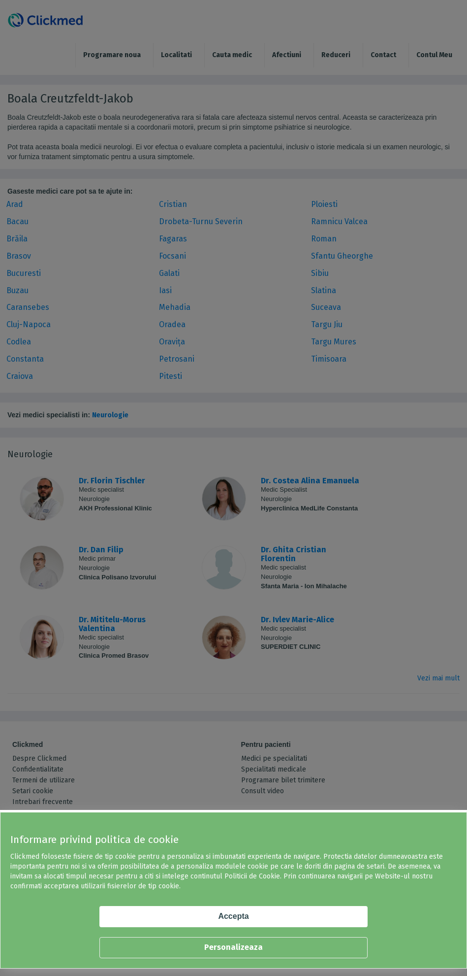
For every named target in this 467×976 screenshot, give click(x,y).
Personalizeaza (233, 947)
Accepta (233, 916)
